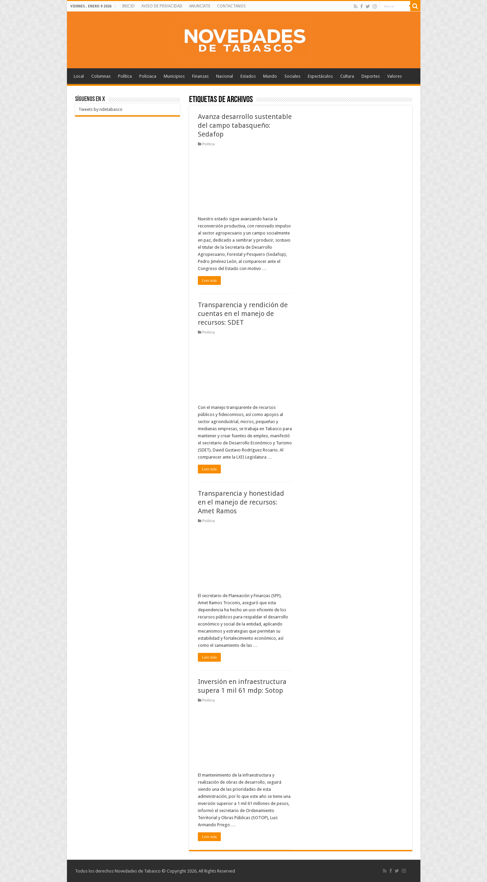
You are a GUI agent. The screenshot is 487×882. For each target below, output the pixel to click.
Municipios (174, 76)
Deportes (371, 76)
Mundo (270, 76)
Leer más (209, 280)
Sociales (292, 76)
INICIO (128, 6)
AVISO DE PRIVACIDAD (161, 6)
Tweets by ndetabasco (100, 109)
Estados (248, 76)
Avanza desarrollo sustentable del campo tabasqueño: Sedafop (245, 125)
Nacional (224, 76)
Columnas (101, 76)
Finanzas (200, 76)
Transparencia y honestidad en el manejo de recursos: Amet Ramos (241, 502)
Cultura (347, 76)
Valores (394, 76)
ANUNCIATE (199, 6)
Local (79, 76)
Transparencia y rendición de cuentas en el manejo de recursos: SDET (243, 313)
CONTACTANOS (231, 6)
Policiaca (147, 76)
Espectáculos (320, 76)
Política (125, 76)
